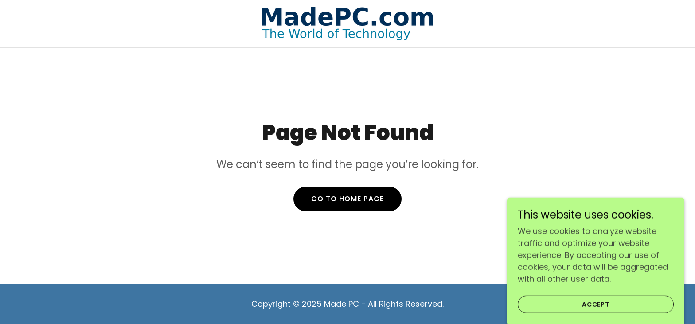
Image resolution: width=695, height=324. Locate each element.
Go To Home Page (347, 199)
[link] (347, 22)
